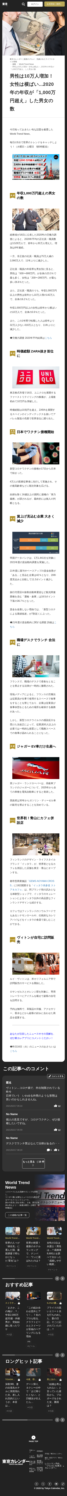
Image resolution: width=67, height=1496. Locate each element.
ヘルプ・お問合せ (32, 1456)
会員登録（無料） (54, 4)
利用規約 (40, 1451)
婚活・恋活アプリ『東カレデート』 (54, 1458)
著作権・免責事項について (40, 1462)
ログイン (35, 4)
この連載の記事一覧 (17, 1215)
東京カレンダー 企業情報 (32, 1470)
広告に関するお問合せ (32, 1463)
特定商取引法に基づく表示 (40, 1469)
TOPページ (32, 1451)
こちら (48, 338)
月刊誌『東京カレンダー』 (54, 1454)
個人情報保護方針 (40, 1456)
